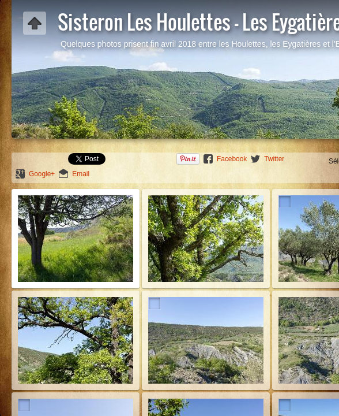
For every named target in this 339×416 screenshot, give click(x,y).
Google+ (42, 174)
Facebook (232, 159)
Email (80, 174)
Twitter (274, 159)
